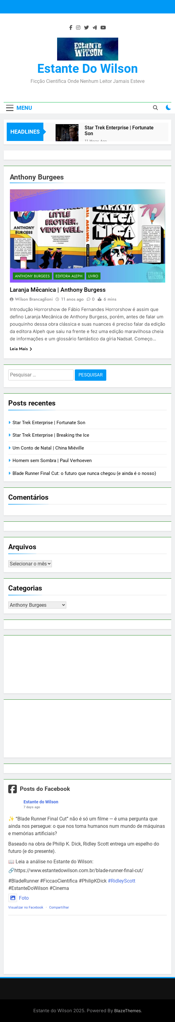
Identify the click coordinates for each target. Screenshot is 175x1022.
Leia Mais (21, 349)
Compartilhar (59, 907)
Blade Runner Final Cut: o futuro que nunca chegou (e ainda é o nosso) (84, 473)
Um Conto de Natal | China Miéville (48, 448)
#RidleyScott (121, 881)
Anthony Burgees (32, 276)
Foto (18, 898)
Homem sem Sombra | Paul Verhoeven (52, 460)
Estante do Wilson (87, 68)
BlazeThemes (127, 1010)
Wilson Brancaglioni (34, 299)
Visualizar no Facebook (25, 907)
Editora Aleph (69, 276)
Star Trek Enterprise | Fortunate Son (119, 130)
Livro (93, 276)
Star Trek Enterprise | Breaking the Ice (51, 435)
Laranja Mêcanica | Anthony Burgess (58, 289)
